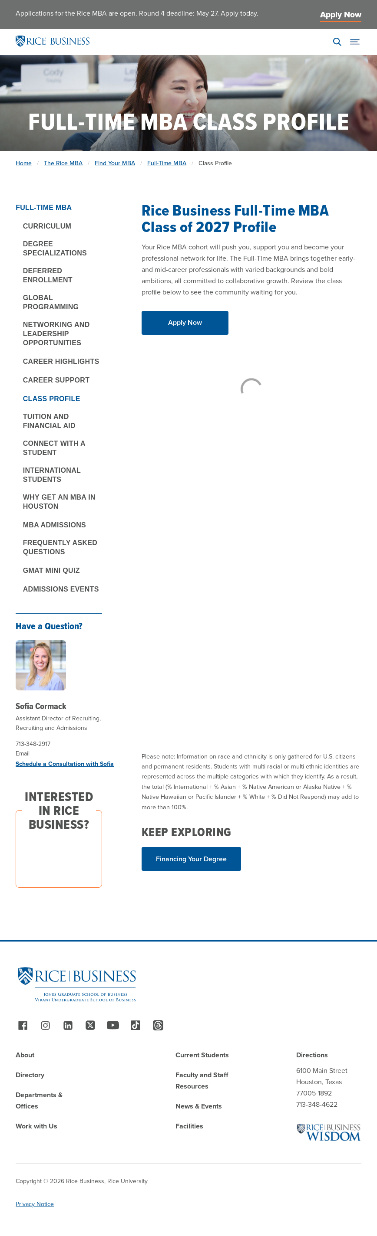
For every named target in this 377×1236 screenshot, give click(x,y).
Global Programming (51, 302)
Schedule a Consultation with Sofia (65, 763)
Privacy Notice (35, 1204)
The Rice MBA (63, 163)
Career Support (56, 380)
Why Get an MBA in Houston (59, 502)
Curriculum (47, 226)
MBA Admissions (54, 525)
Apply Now (340, 14)
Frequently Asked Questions (60, 547)
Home (24, 163)
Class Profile (51, 398)
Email (23, 753)
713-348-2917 (33, 744)
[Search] (337, 42)
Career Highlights (61, 361)
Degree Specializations (55, 248)
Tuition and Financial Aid (49, 421)
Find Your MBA (115, 163)
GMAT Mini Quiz (51, 570)
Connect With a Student (54, 448)
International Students (52, 475)
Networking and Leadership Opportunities (56, 334)
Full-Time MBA (166, 163)
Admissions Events (61, 589)
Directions (312, 1055)
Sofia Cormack (41, 706)
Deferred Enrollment (48, 275)
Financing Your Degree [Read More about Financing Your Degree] (191, 859)
